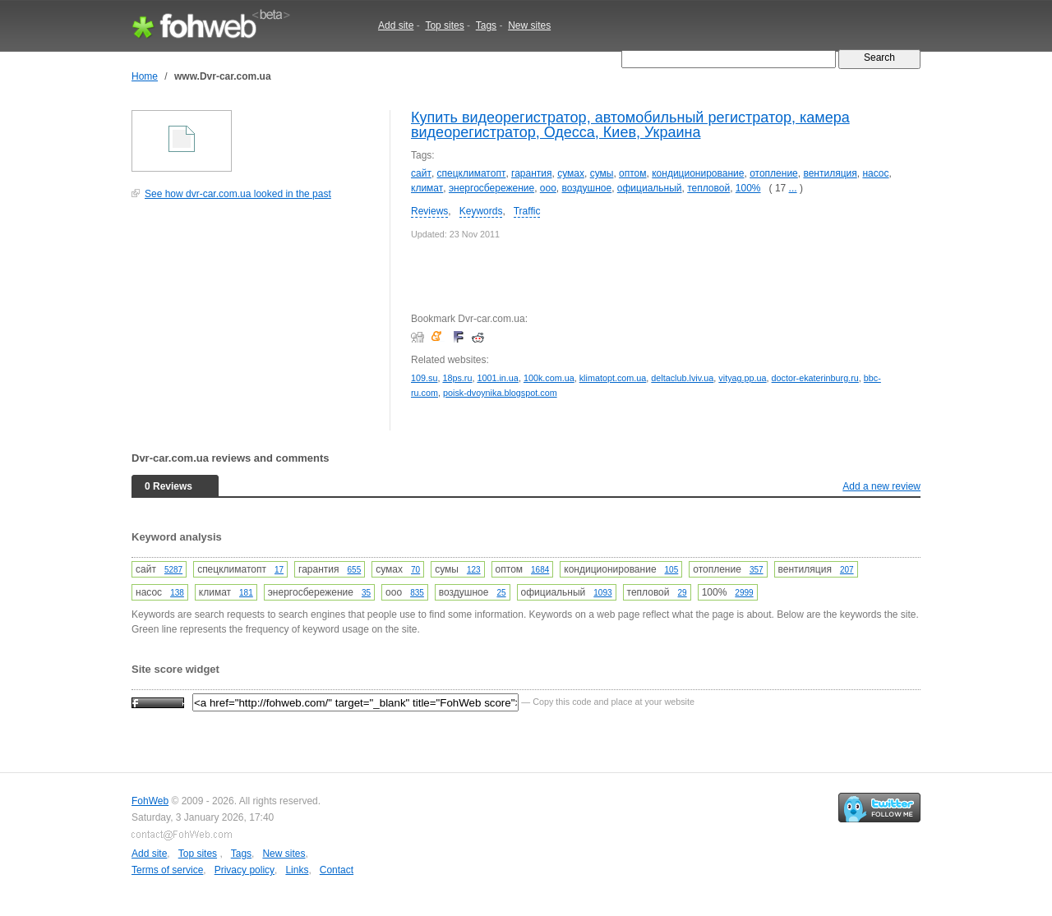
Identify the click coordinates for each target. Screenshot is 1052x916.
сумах (570, 173)
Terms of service (167, 870)
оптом (632, 173)
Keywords (481, 211)
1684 (540, 569)
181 (246, 592)
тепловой (708, 188)
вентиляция (829, 173)
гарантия (531, 173)
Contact (336, 870)
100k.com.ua (549, 378)
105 (672, 569)
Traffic (527, 211)
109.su (424, 378)
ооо (548, 188)
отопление (774, 173)
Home (145, 76)
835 (417, 592)
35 (366, 592)
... (793, 188)
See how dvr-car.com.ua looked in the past (238, 194)
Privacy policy (245, 870)
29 (682, 592)
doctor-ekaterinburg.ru (815, 378)
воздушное (587, 188)
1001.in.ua (497, 378)
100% (748, 188)
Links (296, 870)
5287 (173, 569)
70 (415, 569)
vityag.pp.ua (742, 378)
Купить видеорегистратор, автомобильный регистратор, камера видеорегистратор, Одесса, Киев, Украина (630, 124)
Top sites (444, 25)
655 (355, 569)
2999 (744, 592)
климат (427, 188)
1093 (602, 592)
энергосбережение (491, 188)
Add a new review (881, 486)
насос (875, 173)
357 (757, 569)
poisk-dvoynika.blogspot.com (500, 393)
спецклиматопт (471, 173)
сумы (602, 173)
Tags (486, 25)
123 (474, 569)
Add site (395, 25)
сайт (421, 173)
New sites (529, 25)
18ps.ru (457, 378)
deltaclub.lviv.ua (682, 378)
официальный (649, 188)
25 (500, 592)
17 (279, 569)
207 (847, 569)
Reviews (429, 211)
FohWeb (150, 801)
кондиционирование (698, 173)
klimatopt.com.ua (613, 378)
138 (177, 592)
